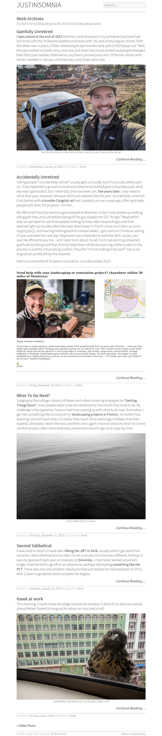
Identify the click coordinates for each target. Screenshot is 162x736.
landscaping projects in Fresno (94, 414)
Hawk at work (30, 599)
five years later (109, 191)
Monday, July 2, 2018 (41, 715)
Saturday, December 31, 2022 (46, 535)
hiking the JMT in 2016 (81, 550)
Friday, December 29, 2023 (45, 385)
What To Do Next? (33, 395)
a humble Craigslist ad (57, 200)
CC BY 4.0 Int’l (59, 734)
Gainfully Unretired (35, 31)
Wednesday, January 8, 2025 (46, 167)
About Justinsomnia (134, 734)
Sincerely (85, 560)
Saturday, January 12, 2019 (45, 588)
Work (83, 167)
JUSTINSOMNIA (39, 4)
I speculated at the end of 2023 (39, 36)
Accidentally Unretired (38, 177)
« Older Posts (26, 725)
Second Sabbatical (34, 545)
